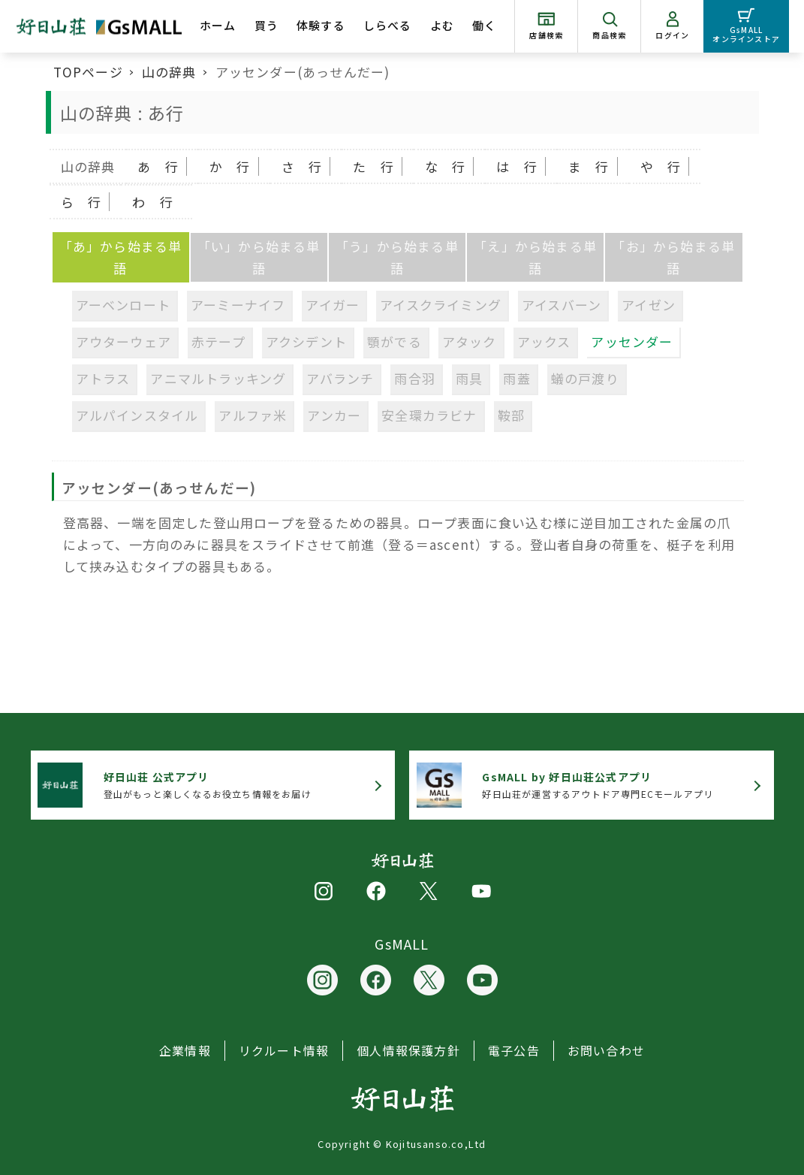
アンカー (334, 415)
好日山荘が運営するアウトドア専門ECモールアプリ (597, 784)
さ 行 (302, 166)
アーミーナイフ (238, 304)
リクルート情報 (284, 1050)
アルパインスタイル (137, 415)
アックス (544, 341)
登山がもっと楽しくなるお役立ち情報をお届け (208, 784)
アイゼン (649, 304)
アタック (469, 341)
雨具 (469, 378)
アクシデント (306, 341)
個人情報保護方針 (408, 1050)
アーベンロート (123, 304)
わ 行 (152, 201)
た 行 (373, 166)
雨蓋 (516, 378)
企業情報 (185, 1050)
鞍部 (511, 415)
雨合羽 (414, 378)
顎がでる (394, 341)
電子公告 (514, 1050)
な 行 (445, 166)
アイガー (333, 304)
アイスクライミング (440, 304)
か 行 (230, 166)
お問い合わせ (606, 1050)
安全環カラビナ (429, 415)
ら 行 (81, 201)
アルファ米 (252, 415)
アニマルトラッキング (218, 378)
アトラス (103, 378)
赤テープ (218, 341)
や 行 (661, 166)
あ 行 (158, 166)
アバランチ (340, 378)
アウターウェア (123, 341)
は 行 (517, 166)
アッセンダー (632, 341)
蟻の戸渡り (585, 378)
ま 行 (589, 166)
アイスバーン (561, 304)
